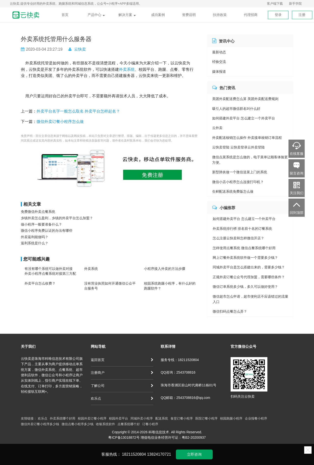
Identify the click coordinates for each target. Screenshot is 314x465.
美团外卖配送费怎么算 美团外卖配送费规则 (245, 99)
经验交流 (219, 62)
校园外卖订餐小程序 (92, 418)
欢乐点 (122, 398)
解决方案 (127, 14)
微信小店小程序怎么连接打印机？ (238, 182)
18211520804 (134, 454)
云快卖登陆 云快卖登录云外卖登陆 (238, 147)
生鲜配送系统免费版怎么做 (232, 191)
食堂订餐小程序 (181, 418)
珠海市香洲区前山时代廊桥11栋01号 (188, 385)
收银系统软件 (105, 424)
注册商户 (122, 372)
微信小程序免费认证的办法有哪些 (46, 230)
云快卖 (80, 49)
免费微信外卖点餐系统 (38, 212)
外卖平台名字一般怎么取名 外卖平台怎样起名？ (78, 111)
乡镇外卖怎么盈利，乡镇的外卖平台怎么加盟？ (57, 218)
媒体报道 (219, 71)
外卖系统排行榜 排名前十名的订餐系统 (242, 229)
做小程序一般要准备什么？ (41, 224)
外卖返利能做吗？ (34, 237)
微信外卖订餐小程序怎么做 (60, 121)
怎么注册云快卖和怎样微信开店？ (238, 238)
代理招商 (251, 15)
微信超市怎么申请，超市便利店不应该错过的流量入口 (250, 299)
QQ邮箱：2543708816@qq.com (185, 398)
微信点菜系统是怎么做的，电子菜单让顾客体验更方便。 (250, 159)
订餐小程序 (150, 424)
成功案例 (158, 15)
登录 (278, 15)
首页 (65, 15)
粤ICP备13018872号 (124, 437)
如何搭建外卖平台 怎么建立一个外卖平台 (243, 118)
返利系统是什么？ (34, 243)
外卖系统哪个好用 (62, 418)
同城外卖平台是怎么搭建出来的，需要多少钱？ (249, 267)
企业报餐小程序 (256, 418)
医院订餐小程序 (206, 418)
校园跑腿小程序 (231, 418)
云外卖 (217, 128)
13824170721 (159, 454)
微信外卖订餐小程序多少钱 (40, 424)
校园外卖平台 (118, 418)
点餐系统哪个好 (129, 424)
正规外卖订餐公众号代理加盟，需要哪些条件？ (249, 277)
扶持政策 (220, 15)
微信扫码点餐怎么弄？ (230, 311)
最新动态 (219, 52)
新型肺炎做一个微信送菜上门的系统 (239, 172)
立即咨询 (194, 454)
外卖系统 (127, 69)
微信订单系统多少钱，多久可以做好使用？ (245, 287)
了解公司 (122, 385)
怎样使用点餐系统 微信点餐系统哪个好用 (244, 248)
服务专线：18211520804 (180, 360)
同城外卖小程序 (142, 418)
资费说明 (189, 15)
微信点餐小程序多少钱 (77, 424)
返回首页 (122, 360)
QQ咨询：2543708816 (178, 372)
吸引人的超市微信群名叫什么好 (236, 109)
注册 (302, 15)
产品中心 (96, 14)
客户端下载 (275, 3)
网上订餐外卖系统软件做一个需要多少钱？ (245, 258)
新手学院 (295, 3)
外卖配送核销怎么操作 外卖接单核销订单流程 (247, 138)
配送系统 (161, 418)
